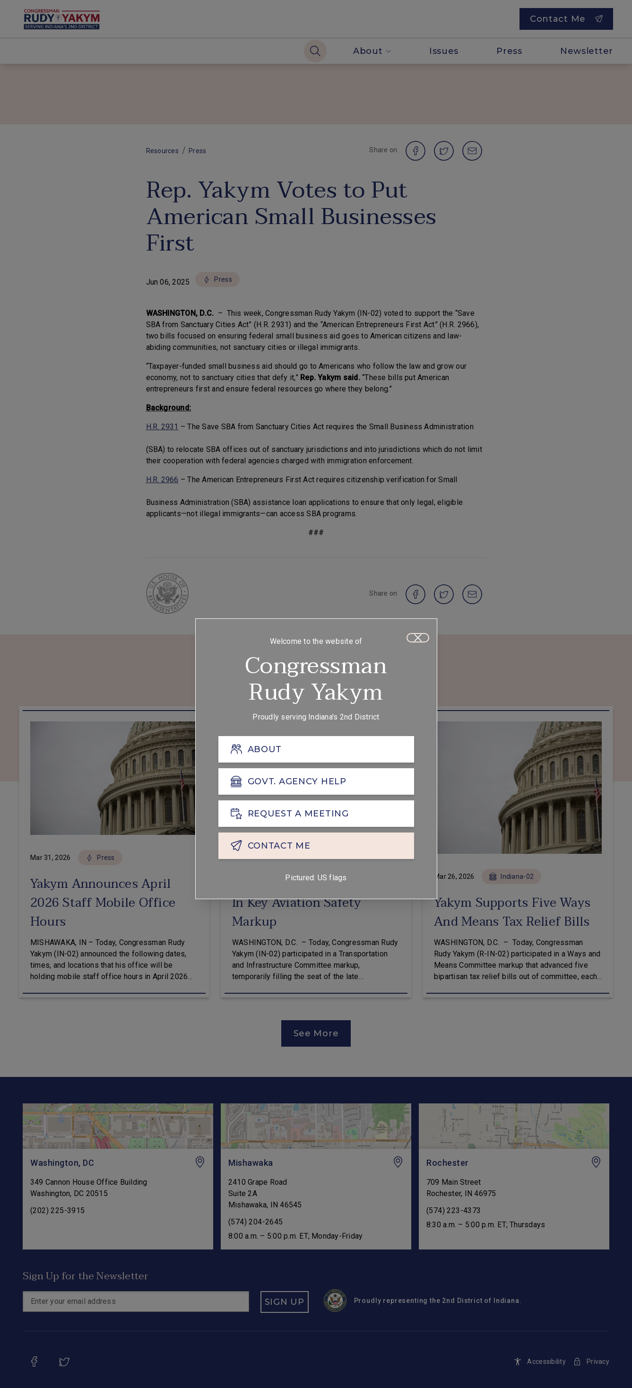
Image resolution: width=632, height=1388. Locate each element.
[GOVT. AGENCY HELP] (316, 784)
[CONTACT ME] (316, 848)
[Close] (418, 640)
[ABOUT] (316, 752)
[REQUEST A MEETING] (316, 816)
